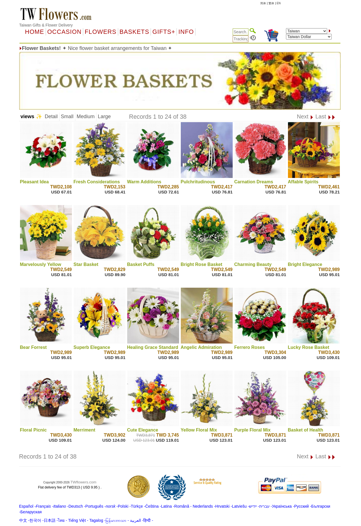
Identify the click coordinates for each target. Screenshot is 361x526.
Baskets (134, 31)
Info (186, 31)
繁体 (271, 3)
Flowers (100, 31)
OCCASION (64, 31)
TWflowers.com (83, 482)
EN (279, 3)
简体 (263, 3)
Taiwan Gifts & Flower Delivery (46, 25)
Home (34, 31)
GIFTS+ (163, 31)
